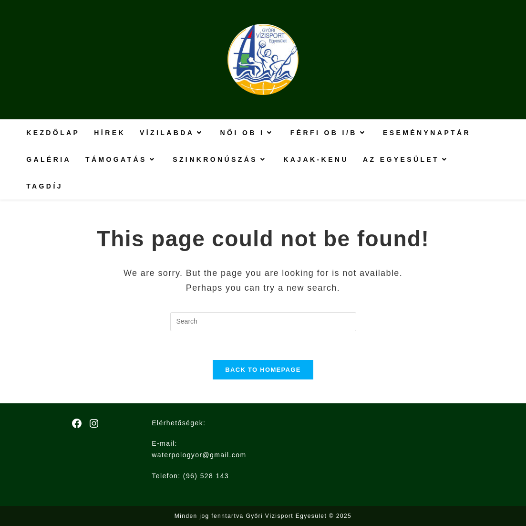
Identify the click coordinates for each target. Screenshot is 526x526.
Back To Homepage (262, 369)
